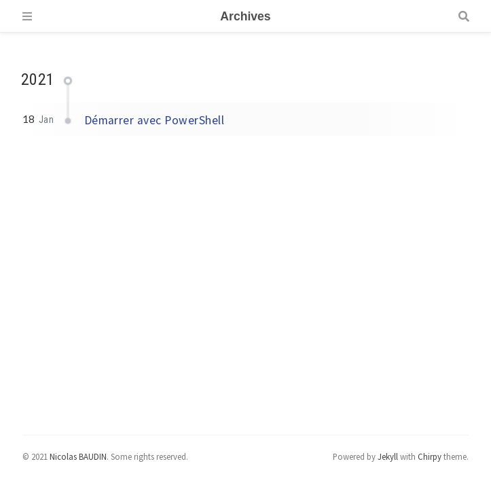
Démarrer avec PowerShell (154, 120)
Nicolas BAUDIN (78, 456)
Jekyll (388, 456)
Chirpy (429, 456)
